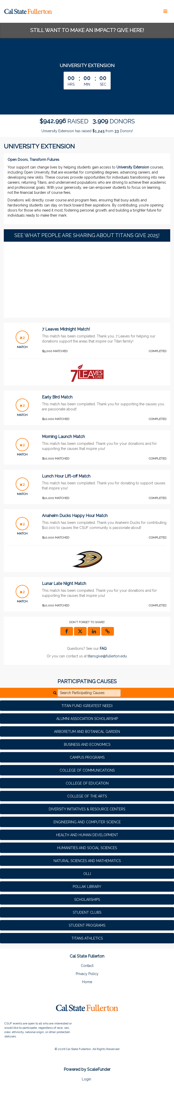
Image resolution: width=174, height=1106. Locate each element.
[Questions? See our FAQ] (103, 648)
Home (87, 982)
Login (86, 1079)
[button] (107, 631)
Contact (87, 966)
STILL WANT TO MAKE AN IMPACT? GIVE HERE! (87, 30)
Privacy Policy (87, 974)
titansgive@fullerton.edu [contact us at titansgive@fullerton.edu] (107, 656)
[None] (87, 292)
